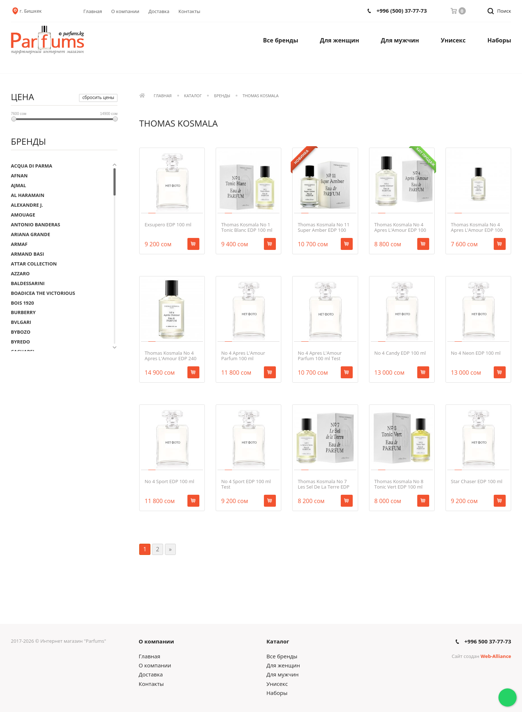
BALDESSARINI (28, 283)
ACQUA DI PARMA (31, 165)
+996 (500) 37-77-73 (401, 11)
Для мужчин (400, 40)
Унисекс (453, 40)
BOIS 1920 (22, 303)
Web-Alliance (496, 656)
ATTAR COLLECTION (34, 263)
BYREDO (20, 341)
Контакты (189, 11)
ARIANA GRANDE (30, 234)
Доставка (159, 11)
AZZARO (20, 273)
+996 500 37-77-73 (487, 641)
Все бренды (280, 40)
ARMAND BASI (27, 254)
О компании (125, 11)
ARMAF (19, 244)
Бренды (222, 96)
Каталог (193, 96)
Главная (92, 11)
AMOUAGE (23, 214)
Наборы (499, 40)
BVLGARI (21, 322)
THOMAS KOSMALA (260, 96)
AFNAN (19, 175)
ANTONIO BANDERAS (35, 224)
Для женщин (339, 40)
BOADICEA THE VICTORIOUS (43, 293)
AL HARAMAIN (27, 195)
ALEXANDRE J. (27, 205)
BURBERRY (23, 312)
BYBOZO (20, 332)
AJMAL (18, 185)
